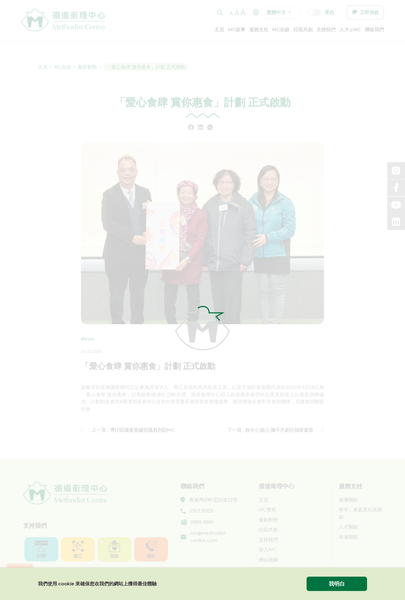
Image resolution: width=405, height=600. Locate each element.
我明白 (337, 584)
